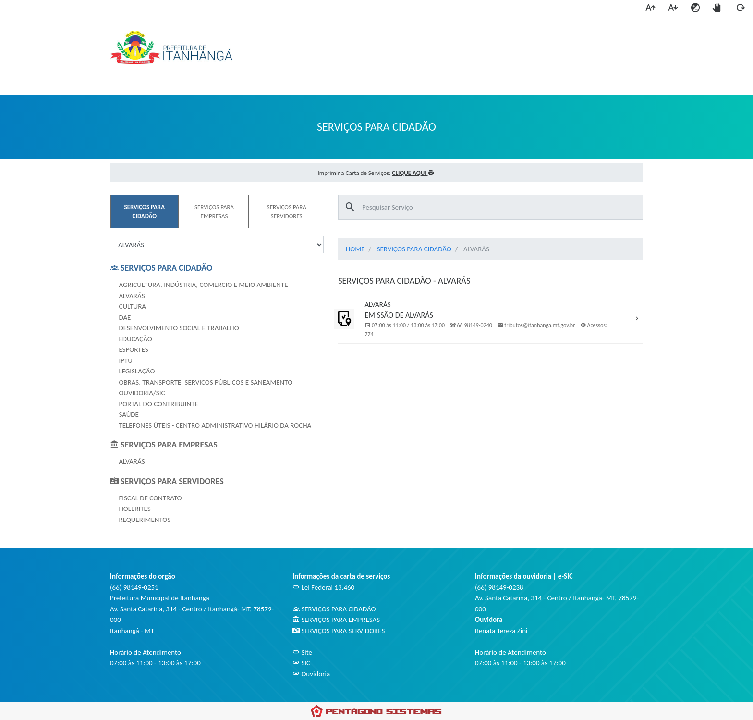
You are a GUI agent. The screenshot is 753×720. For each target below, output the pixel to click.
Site (302, 652)
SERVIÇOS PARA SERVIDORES (338, 630)
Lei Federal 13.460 (323, 587)
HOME (355, 249)
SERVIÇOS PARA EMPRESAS (336, 619)
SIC (301, 662)
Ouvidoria (311, 674)
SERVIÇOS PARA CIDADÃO (414, 249)
